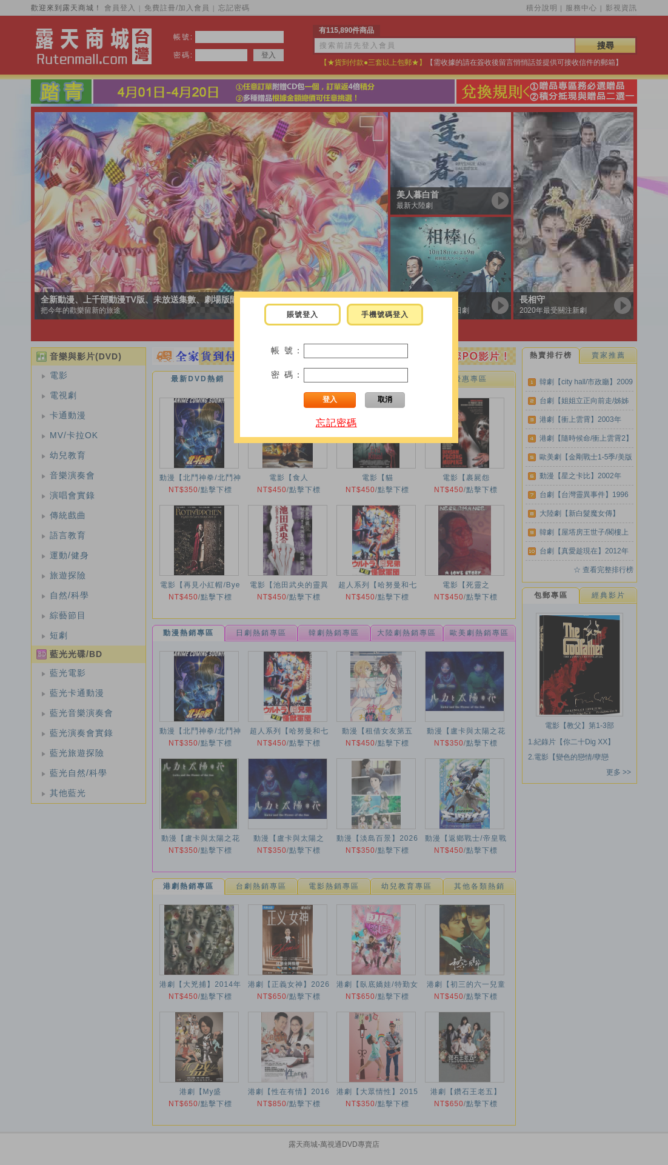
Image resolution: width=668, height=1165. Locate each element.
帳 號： (287, 350)
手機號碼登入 (385, 314)
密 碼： (287, 374)
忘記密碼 (336, 423)
